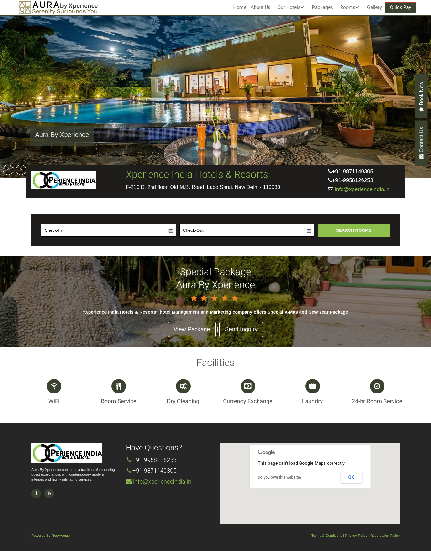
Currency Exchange (247, 401)
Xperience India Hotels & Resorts (197, 174)
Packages (327, 7)
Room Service (118, 401)
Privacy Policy (356, 535)
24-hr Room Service (377, 401)
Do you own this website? (280, 477)
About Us (265, 7)
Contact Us (421, 144)
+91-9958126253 (154, 459)
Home (244, 7)
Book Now (421, 98)
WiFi (54, 401)
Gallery (379, 7)
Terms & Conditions (326, 535)
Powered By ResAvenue (50, 535)
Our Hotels (293, 7)
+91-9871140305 (154, 470)
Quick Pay (405, 7)
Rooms (352, 7)
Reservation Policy (385, 535)
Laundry (312, 401)
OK (351, 477)
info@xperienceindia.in (362, 189)
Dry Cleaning (183, 401)
